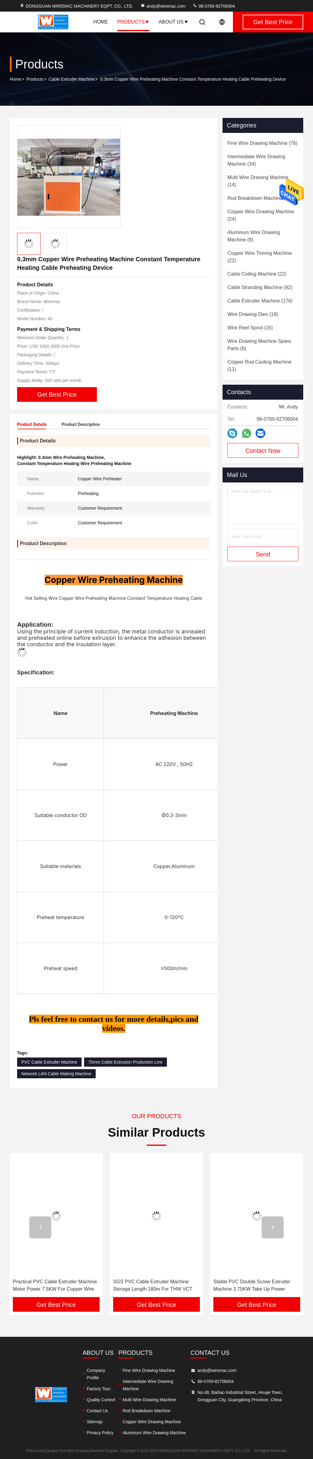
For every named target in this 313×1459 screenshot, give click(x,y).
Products (133, 21)
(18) (252, 314)
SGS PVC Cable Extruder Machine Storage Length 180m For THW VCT (152, 1285)
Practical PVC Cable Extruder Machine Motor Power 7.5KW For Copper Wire (55, 1285)
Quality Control (101, 1399)
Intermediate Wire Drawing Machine (148, 1385)
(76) (262, 143)
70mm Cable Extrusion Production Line (125, 1062)
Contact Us (97, 1410)
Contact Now (263, 450)
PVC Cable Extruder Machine (49, 1062)
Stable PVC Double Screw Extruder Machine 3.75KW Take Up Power (251, 1285)
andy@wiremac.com (162, 6)
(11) (259, 365)
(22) (259, 257)
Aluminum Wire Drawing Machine (154, 1432)
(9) (253, 236)
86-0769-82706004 (214, 6)
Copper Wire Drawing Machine (152, 1421)
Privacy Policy (100, 1432)
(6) (259, 345)
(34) (256, 160)
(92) (260, 287)
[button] (40, 1227)
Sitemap (94, 1421)
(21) (259, 198)
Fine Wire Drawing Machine (149, 1370)
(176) (260, 300)
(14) (257, 181)
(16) (250, 327)
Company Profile (96, 1374)
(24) (260, 215)
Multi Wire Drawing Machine (149, 1399)
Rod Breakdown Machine (146, 1410)
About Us (174, 21)
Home (100, 21)
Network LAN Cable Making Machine (56, 1073)
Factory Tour (99, 1388)
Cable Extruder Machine (71, 79)
